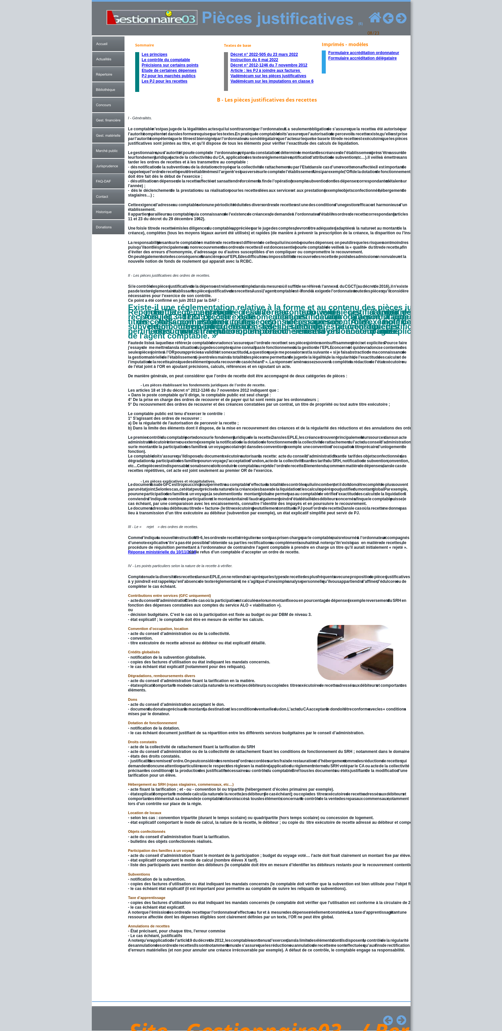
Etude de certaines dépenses (169, 70)
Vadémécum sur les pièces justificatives (268, 76)
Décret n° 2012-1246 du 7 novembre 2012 (269, 65)
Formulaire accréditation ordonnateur (363, 52)
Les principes (155, 54)
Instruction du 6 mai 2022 (254, 59)
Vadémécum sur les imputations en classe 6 (272, 81)
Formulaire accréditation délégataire (362, 58)
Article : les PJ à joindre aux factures (266, 70)
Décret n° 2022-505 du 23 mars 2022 (264, 54)
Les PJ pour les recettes (165, 81)
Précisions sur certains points (170, 65)
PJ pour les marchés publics (169, 76)
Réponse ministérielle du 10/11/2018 (162, 552)
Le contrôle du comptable (166, 59)
